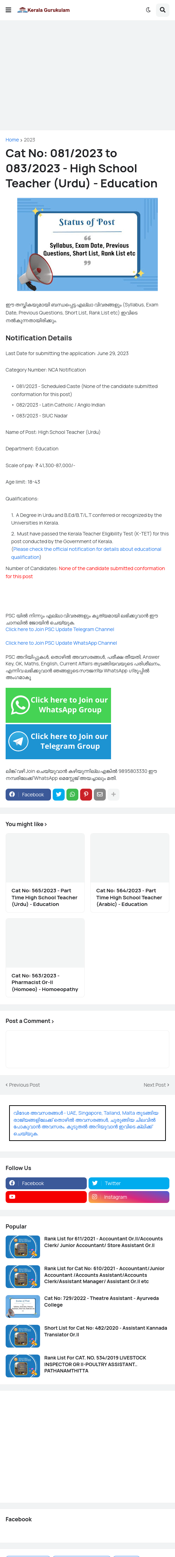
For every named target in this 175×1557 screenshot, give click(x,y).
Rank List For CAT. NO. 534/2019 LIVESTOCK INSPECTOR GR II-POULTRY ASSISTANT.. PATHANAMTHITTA (95, 1364)
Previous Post (24, 1084)
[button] (8, 10)
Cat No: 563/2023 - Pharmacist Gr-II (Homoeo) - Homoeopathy (45, 982)
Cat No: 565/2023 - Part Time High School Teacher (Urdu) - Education (44, 897)
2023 (29, 139)
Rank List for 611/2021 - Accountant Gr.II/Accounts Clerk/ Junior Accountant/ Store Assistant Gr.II (103, 1242)
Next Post (155, 1084)
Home (12, 139)
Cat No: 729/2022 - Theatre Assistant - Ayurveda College (101, 1301)
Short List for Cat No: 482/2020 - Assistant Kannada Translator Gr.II (105, 1331)
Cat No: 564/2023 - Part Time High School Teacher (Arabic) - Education (129, 897)
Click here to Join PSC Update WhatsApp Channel (61, 642)
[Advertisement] (87, 75)
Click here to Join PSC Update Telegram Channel (60, 629)
